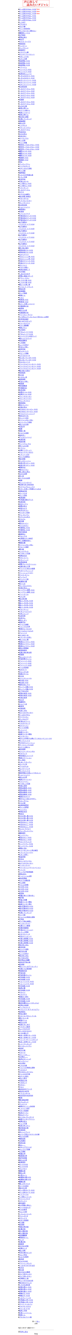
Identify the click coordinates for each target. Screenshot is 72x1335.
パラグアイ (23, 994)
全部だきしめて (24, 1024)
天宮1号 (22, 426)
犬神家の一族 (24, 1278)
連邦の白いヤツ (24, 685)
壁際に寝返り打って (26, 276)
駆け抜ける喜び (24, 371)
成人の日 (22, 123)
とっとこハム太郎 (25, 876)
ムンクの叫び (24, 345)
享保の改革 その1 (25, 693)
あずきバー (23, 669)
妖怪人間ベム (24, 108)
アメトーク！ (24, 781)
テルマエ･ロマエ (25, 1306)
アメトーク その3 (25, 665)
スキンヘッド (24, 560)
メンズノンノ (24, 1061)
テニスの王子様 (24, 1074)
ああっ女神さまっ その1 (27, 1035)
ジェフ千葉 (23, 1123)
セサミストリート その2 (27, 82)
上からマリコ (24, 254)
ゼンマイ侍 (23, 764)
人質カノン (23, 1175)
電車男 (21, 1244)
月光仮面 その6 (24, 1001)
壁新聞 (21, 654)
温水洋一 (22, 435)
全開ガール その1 (25, 392)
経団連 (21, 383)
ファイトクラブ (24, 1199)
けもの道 (22, 803)
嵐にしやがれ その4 (26, 601)
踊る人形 (22, 1173)
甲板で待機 (23, 900)
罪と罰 (21, 476)
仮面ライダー (24, 732)
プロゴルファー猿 (25, 1317)
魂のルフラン (24, 469)
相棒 (20, 480)
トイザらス (23, 125)
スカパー (22, 992)
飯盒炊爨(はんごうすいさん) (29, 1003)
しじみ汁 (22, 22)
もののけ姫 (23, 106)
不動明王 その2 (24, 530)
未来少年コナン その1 (27, 463)
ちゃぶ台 (22, 596)
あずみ (21, 1267)
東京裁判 (22, 1203)
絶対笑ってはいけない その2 (29, 147)
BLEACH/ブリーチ (25, 1089)
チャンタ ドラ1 (24, 1308)
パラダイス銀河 (24, 1027)
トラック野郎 (24, 932)
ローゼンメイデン (25, 1046)
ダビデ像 (22, 26)
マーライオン (24, 717)
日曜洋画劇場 (24, 928)
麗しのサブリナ (24, 1184)
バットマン (23, 809)
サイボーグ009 (24, 512)
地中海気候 (23, 532)
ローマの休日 (24, 1186)
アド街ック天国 (24, 553)
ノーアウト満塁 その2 (27, 592)
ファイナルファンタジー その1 (30, 364)
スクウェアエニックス (27, 487)
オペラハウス (24, 138)
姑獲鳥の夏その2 (25, 1179)
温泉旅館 (22, 379)
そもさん (22, 519)
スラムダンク (24, 1102)
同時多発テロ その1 (26, 250)
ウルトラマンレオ (25, 842)
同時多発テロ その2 (26, 252)
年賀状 (21, 211)
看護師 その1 (23, 158)
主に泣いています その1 (27, 358)
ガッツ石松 (23, 495)
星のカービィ (24, 523)
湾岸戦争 (22, 373)
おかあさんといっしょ (27, 743)
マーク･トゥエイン (25, 1304)
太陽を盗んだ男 (24, 566)
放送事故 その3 (24, 65)
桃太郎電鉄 (23, 878)
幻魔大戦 (22, 1229)
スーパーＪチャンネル (27, 751)
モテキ (21, 192)
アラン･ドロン (24, 278)
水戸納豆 (22, 35)
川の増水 (22, 1063)
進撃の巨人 (23, 506)
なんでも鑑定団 (24, 880)
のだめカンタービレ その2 (28, 411)
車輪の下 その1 (24, 1293)
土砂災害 (22, 616)
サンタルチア (24, 719)
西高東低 (22, 403)
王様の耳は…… (24, 588)
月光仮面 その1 (24, 977)
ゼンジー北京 (24, 418)
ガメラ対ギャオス (25, 1274)
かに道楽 (22, 882)
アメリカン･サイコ (25, 315)
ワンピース (23, 1104)
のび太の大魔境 (24, 1272)
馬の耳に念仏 (24, 945)
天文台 (21, 859)
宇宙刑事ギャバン (25, 659)
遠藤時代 (22, 702)
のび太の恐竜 (24, 1246)
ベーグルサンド (24, 166)
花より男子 (23, 1078)
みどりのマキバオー (26, 713)
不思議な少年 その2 (26, 1302)
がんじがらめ (24, 672)
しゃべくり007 (24, 1108)
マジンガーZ (23, 1216)
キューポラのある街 (26, 1280)
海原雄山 (22, 209)
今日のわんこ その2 (26, 824)
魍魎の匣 (22, 1171)
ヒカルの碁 (23, 1065)
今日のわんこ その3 (26, 827)
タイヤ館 (22, 915)
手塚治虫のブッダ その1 (27, 216)
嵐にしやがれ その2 (26, 605)
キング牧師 (23, 293)
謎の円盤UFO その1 (26, 906)
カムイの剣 (23, 1212)
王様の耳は (23, 407)
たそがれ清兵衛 (24, 1285)
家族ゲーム (23, 1020)
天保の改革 (23, 697)
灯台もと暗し (24, 347)
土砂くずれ (23, 710)
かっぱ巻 (22, 140)
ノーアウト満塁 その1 (27, 590)
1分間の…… (23, 1057)
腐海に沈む (23, 848)
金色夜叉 (22, 1012)
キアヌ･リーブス (25, 41)
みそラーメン (24, 725)
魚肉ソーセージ (24, 112)
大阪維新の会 (24, 306)
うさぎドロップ (24, 723)
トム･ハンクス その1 (26, 981)
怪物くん (22, 295)
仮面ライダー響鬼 (25, 734)
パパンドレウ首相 (25, 422)
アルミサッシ (24, 609)
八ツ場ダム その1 (25, 183)
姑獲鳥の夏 (23, 581)
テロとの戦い (24, 267)
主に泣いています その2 (27, 360)
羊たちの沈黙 (24, 1136)
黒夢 (20, 429)
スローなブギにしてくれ (27, 1016)
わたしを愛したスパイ (27, 304)
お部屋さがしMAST (26, 538)
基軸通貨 (22, 121)
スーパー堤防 (24, 949)
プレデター (23, 1169)
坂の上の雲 (23, 310)
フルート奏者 (24, 547)
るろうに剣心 (24, 1076)
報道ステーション (25, 758)
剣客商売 (22, 1162)
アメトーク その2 (25, 663)
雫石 (20, 162)
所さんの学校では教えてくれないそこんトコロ (35, 738)
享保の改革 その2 (25, 695)
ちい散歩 (22, 760)
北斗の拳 (22, 1050)
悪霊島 (21, 893)
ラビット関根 (24, 353)
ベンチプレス (24, 551)
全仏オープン (24, 1115)
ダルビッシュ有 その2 (27, 259)
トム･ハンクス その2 (26, 984)
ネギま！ (22, 1085)
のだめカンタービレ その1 (28, 409)
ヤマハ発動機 (24, 325)
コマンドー (23, 1201)
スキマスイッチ (24, 934)
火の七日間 (23, 474)
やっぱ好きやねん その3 (27, 20)
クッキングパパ (24, 865)
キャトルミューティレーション (30, 867)
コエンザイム (24, 801)
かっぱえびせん (24, 715)
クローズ (22, 1052)
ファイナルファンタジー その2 (30, 366)
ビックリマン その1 (26, 844)
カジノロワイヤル (25, 861)
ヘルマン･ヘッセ (25, 1298)
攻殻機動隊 (23, 1235)
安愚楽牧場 (23, 562)
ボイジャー (23, 265)
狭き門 (21, 39)
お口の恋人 (23, 134)
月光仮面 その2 (24, 979)
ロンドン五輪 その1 (26, 687)
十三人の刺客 (24, 885)
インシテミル (24, 594)
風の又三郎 (23, 1188)
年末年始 (22, 179)
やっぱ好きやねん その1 (27, 16)
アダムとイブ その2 (26, 334)
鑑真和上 (22, 534)
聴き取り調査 (24, 117)
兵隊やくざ (23, 1248)
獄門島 (21, 897)
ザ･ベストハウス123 (26, 745)
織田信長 (22, 1138)
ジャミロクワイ (24, 323)
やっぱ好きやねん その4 (27, 9)
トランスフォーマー (26, 852)
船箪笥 (21, 706)
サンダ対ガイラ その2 (27, 1192)
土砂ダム (22, 618)
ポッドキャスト (24, 203)
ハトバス (22, 870)
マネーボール (24, 198)
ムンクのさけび (24, 1029)
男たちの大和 (24, 424)
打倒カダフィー (24, 721)
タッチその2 (23, 1166)
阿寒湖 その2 (23, 302)
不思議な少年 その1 (26, 1300)
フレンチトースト (25, 398)
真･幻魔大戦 (23, 1231)
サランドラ (23, 1218)
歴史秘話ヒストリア (26, 756)
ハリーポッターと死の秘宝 (28, 850)
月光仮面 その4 (24, 990)
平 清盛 (21, 1222)
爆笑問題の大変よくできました (30, 773)
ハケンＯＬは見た (25, 637)
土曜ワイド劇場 (24, 925)
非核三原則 (23, 786)
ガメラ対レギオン (25, 1276)
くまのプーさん (24, 130)
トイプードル (24, 1194)
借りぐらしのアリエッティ (28, 966)
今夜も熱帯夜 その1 (26, 938)
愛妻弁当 (22, 467)
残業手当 (22, 622)
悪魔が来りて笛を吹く (27, 895)
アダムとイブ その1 (26, 332)
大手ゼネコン (24, 510)
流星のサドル (24, 674)
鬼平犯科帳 (23, 1158)
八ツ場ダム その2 (25, 186)
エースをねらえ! (25, 1207)
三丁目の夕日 (24, 691)
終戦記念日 (23, 811)
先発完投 (22, 502)
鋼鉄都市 (22, 833)
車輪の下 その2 (24, 1295)
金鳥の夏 (22, 988)
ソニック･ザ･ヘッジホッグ (28, 1039)
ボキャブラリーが (25, 1147)
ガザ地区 (22, 271)
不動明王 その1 (24, 528)
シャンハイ (23, 730)
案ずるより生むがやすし (27, 799)
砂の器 (21, 1270)
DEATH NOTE (24, 1091)
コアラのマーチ (24, 355)
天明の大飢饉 (24, 1005)
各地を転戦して (24, 269)
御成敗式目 (23, 971)
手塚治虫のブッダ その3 (27, 220)
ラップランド (24, 48)
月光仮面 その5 (24, 999)
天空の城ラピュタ (25, 1252)
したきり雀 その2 (25, 282)
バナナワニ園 (24, 52)
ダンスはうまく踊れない (27, 31)
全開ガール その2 (25, 394)
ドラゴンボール (24, 1093)
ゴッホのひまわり (25, 1031)
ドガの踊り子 (24, 1033)
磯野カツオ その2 (25, 153)
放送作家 (22, 441)
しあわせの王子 (24, 274)
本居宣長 (22, 1130)
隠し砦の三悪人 (24, 472)
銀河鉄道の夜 (24, 1128)
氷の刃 (21, 700)
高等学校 (22, 349)
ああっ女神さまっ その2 (27, 1037)
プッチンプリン (24, 164)
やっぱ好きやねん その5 (27, 11)
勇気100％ (22, 874)
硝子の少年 (23, 1022)
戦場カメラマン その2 (27, 644)
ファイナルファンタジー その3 (30, 368)
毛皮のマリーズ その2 (27, 263)
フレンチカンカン (25, 396)
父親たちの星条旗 (25, 969)
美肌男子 (22, 50)
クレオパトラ (24, 351)
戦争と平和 (23, 1311)
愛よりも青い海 (24, 284)
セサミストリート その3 (27, 84)
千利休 (21, 919)
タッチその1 (23, 1164)
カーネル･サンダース (26, 1117)
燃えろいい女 (24, 1018)
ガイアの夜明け (24, 457)
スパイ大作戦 (24, 728)
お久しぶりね (24, 56)
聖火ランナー (24, 405)
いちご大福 (23, 177)
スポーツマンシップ (26, 571)
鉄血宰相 (22, 857)
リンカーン (23, 46)
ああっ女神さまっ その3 (27, 1042)
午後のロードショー (26, 930)
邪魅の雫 (22, 1154)
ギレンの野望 (24, 807)
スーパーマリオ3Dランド (28, 336)
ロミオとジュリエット (27, 54)
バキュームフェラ (25, 611)
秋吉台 (21, 814)
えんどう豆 (23, 704)
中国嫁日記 (23, 388)
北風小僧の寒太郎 (25, 652)
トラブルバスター (25, 201)
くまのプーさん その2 (27, 91)
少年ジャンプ (24, 614)
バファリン (23, 67)
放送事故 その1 (24, 61)
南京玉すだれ (24, 416)
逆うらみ (22, 584)
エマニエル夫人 (24, 517)
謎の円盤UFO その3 (26, 910)
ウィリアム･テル (25, 444)
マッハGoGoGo (24, 28)
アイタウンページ (25, 437)
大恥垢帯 (22, 708)
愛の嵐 (21, 549)
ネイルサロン (24, 525)
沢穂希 (21, 99)
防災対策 (22, 947)
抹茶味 (21, 308)
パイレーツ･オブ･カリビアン (29, 1009)
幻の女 (21, 676)
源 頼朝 (21, 964)
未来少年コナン (24, 1126)
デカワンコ (23, 753)
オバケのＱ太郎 (24, 478)
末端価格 (22, 291)
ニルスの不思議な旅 (26, 175)
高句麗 (21, 521)
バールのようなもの (26, 631)
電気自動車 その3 (25, 792)
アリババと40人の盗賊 (27, 568)
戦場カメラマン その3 (27, 646)
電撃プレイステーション (27, 564)
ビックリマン (24, 835)
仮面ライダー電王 (25, 904)
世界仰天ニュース (25, 74)
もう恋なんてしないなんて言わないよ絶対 (34, 317)
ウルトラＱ (23, 536)
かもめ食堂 (23, 1209)
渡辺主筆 (22, 289)
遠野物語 (22, 173)
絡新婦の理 (23, 1156)
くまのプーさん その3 (27, 97)
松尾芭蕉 (22, 439)
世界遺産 (22, 497)
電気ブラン (23, 327)
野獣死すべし (24, 1237)
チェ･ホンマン (24, 515)
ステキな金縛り (24, 194)
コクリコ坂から (24, 110)
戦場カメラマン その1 (27, 642)
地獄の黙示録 (24, 1227)
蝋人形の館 (23, 599)
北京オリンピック (25, 936)
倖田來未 (22, 44)
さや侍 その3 (23, 891)
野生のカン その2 (25, 839)
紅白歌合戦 (23, 86)
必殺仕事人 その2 (25, 1289)
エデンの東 (23, 59)
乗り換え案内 (24, 248)
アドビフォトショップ (27, 414)
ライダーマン (24, 736)
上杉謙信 (22, 1141)
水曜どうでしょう (25, 450)
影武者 (21, 1259)
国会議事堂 (23, 340)
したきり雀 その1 (25, 280)
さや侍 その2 (23, 889)
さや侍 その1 (23, 887)
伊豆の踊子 (23, 1014)
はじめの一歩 (24, 635)
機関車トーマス (24, 33)
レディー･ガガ (24, 454)
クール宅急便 (24, 667)
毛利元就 (22, 1143)
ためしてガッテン (25, 762)
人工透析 (22, 1151)
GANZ (21, 1048)
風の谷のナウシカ (25, 1283)
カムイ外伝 (23, 1255)
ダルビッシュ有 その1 (27, 256)
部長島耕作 (23, 650)
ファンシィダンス (25, 1263)
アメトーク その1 (25, 661)
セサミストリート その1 (27, 80)
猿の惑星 (22, 459)
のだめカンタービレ (26, 1072)
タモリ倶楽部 (24, 1110)
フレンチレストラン (26, 831)
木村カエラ (23, 508)
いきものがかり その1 (27, 76)
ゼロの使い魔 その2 (26, 818)
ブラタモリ (23, 24)
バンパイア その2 (25, 71)
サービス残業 (24, 624)
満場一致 (22, 431)
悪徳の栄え (23, 37)
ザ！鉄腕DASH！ (25, 540)
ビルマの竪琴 (24, 1257)
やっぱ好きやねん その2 (27, 18)
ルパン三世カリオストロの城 (29, 1134)
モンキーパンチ (24, 768)
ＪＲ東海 (22, 343)
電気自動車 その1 (25, 788)
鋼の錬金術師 (24, 1100)
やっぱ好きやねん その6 (27, 13)
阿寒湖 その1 (23, 299)
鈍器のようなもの (25, 629)
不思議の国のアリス (26, 500)
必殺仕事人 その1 (25, 1287)
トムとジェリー (24, 207)
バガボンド (23, 1082)
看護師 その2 (23, 160)
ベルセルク (23, 1070)
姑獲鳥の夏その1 (25, 1177)
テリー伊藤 (23, 142)
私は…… (22, 1145)
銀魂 (20, 1098)
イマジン (22, 448)
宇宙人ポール (24, 181)
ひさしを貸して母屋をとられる (30, 489)
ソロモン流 (23, 377)
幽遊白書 (22, 543)
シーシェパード (24, 213)
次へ (38, 1321)
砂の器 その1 (23, 680)
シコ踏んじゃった (25, 1197)
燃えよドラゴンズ (25, 338)
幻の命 (21, 375)
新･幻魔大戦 (23, 1233)
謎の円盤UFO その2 (26, 908)
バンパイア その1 (25, 69)
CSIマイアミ (23, 504)
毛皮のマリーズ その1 (27, 261)
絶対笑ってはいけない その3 (29, 149)
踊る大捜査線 (24, 648)
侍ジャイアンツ (24, 1132)
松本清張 (22, 390)
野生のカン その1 (25, 837)
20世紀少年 (23, 1080)
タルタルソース (24, 362)
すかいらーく (24, 558)
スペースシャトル (25, 678)
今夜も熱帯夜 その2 (26, 941)
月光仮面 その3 (24, 986)
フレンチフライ (24, 401)
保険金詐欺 (23, 491)
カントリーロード (25, 482)
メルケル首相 (24, 433)
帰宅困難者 (23, 386)
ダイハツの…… (24, 1055)
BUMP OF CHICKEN (26, 484)
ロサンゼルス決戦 (25, 168)
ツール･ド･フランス (26, 287)
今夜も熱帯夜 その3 (26, 943)
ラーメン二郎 (24, 579)
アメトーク (23, 633)
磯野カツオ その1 (25, 151)
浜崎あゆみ (23, 556)
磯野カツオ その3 (25, 155)
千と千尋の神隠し (25, 921)
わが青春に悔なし (25, 1205)
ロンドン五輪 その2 (26, 689)
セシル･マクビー (25, 829)
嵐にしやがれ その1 (26, 603)
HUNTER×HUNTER (26, 1095)
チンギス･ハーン (25, 461)
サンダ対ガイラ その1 (27, 1190)
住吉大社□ (22, 136)
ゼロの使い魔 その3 (26, 820)
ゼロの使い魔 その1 (26, 816)
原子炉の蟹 (23, 951)
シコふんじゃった (25, 1214)
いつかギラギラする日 (27, 1265)
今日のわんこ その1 (26, 822)
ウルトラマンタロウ (26, 452)
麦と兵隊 (22, 1250)
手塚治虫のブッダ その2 (27, 218)
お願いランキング (25, 119)
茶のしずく (23, 620)
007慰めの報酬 (24, 960)
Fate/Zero (22, 132)
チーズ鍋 (22, 170)
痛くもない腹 (24, 639)
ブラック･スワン (25, 127)
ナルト (21, 1087)
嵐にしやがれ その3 (26, 607)
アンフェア (23, 577)
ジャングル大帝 (24, 626)
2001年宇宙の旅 (24, 962)
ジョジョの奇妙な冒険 (27, 917)
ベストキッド (24, 188)
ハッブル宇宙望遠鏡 (26, 872)
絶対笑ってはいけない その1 (29, 145)
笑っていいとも (24, 740)
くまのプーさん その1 (27, 89)
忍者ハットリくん (25, 1313)
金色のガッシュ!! (25, 1059)
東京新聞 (22, 749)
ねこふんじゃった (25, 657)
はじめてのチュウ (25, 321)
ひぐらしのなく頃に (26, 420)
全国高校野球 (24, 805)
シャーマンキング (25, 1044)
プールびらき (24, 766)
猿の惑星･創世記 (25, 196)
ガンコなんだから (25, 586)
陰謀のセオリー (24, 796)
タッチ (21, 1240)
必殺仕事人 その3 (25, 1291)
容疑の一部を (24, 997)
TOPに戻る (24, 1332)
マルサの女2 (23, 1261)
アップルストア (24, 1007)
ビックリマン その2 (26, 846)
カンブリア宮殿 (24, 1149)
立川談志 (22, 330)
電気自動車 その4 (25, 794)
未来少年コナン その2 (27, 465)
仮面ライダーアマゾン (27, 1119)
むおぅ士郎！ (24, 854)
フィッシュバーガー (26, 573)
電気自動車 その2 (25, 790)
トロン (21, 297)
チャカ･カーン (24, 575)
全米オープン (24, 1113)
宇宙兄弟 (22, 973)
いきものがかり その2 (27, 78)
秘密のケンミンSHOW (27, 1106)
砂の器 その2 (23, 682)
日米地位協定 (24, 319)
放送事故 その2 (24, 63)
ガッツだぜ (23, 493)
